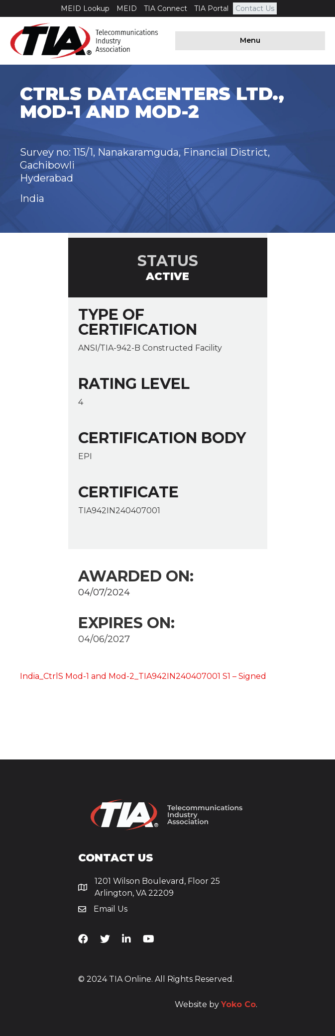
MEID (126, 8)
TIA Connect (165, 8)
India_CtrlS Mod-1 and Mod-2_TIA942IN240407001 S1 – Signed (143, 676)
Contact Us (254, 8)
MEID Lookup (85, 8)
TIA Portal (211, 8)
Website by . (216, 1004)
